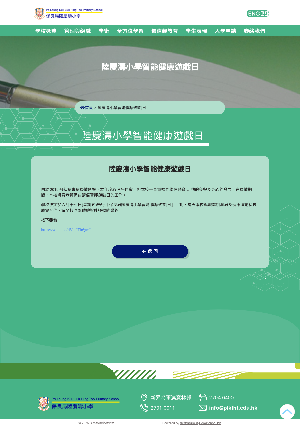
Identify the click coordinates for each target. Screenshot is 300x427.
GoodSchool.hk (210, 423)
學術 (104, 31)
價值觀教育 (164, 31)
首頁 (86, 108)
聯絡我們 (254, 31)
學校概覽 (46, 31)
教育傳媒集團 (189, 423)
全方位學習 (130, 31)
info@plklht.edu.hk (233, 407)
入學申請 (225, 31)
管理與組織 (77, 31)
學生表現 (196, 31)
